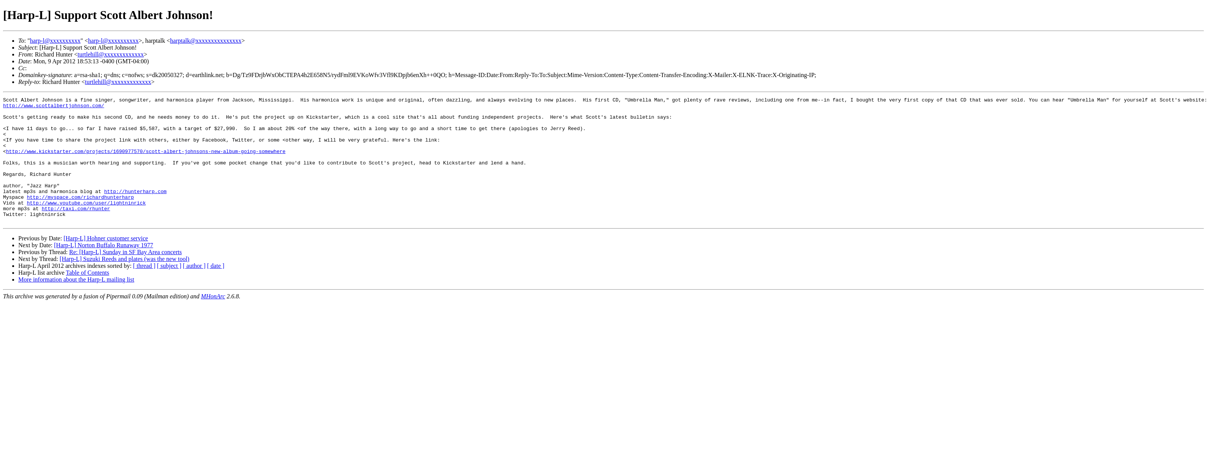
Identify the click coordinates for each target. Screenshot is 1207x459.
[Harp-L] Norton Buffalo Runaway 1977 (103, 270)
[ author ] (194, 291)
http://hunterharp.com (135, 210)
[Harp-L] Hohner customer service (106, 263)
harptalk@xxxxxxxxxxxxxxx (205, 40)
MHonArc (213, 321)
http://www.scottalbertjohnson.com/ (53, 107)
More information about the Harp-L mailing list (76, 304)
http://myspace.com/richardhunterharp (80, 217)
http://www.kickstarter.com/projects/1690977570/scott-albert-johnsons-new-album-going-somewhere (145, 162)
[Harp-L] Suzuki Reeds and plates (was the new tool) (124, 284)
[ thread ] (144, 291)
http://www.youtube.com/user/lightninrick (86, 224)
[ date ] (215, 291)
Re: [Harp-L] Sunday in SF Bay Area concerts (125, 277)
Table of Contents (87, 298)
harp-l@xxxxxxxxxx (55, 40)
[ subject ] (169, 291)
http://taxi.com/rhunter (76, 231)
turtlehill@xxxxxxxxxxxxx (111, 54)
